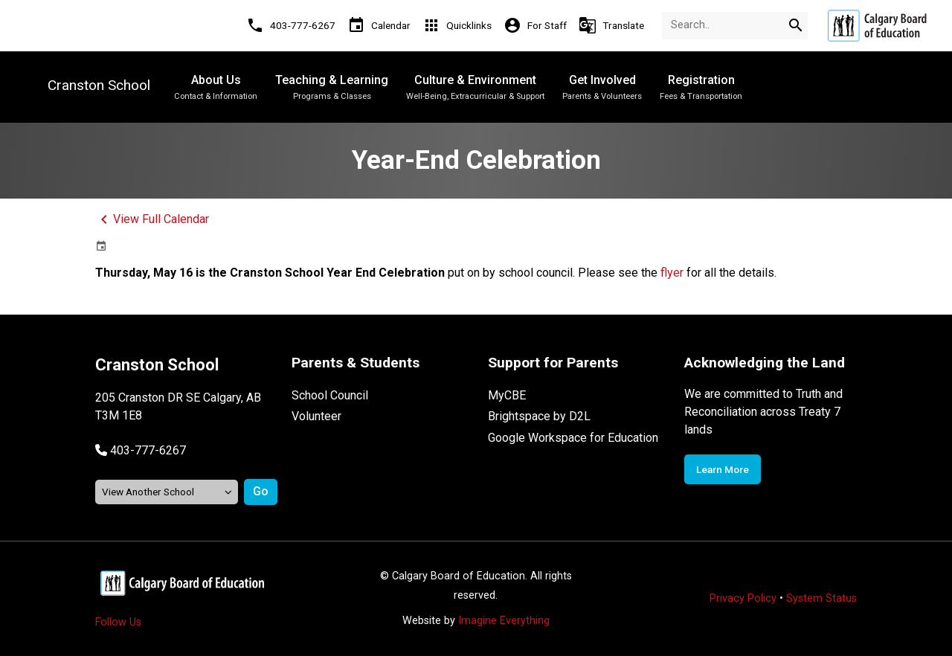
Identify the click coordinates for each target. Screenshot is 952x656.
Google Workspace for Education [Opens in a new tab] (573, 438)
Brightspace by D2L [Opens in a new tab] (539, 416)
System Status (821, 598)
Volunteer (316, 416)
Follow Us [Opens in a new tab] (118, 622)
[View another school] (166, 492)
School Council (330, 395)
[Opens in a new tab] (877, 25)
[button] (140, 450)
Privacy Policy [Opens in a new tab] (743, 598)
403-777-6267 (148, 450)
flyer (672, 273)
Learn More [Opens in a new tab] (722, 469)
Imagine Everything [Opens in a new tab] (504, 620)
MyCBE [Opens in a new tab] (507, 395)
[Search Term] (735, 25)
